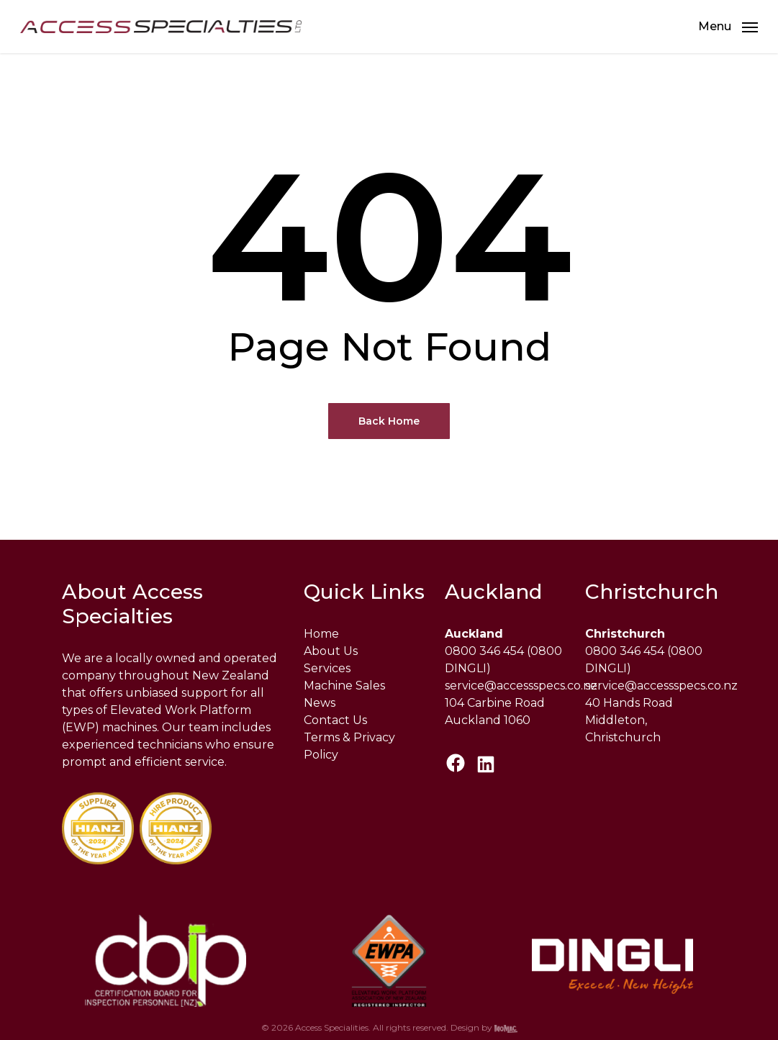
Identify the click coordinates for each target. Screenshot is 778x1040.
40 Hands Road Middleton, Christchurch (629, 720)
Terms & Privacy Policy (349, 746)
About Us (331, 651)
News (319, 703)
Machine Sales (344, 685)
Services (327, 668)
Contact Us (335, 720)
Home (321, 634)
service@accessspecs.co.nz (521, 685)
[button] (728, 26)
